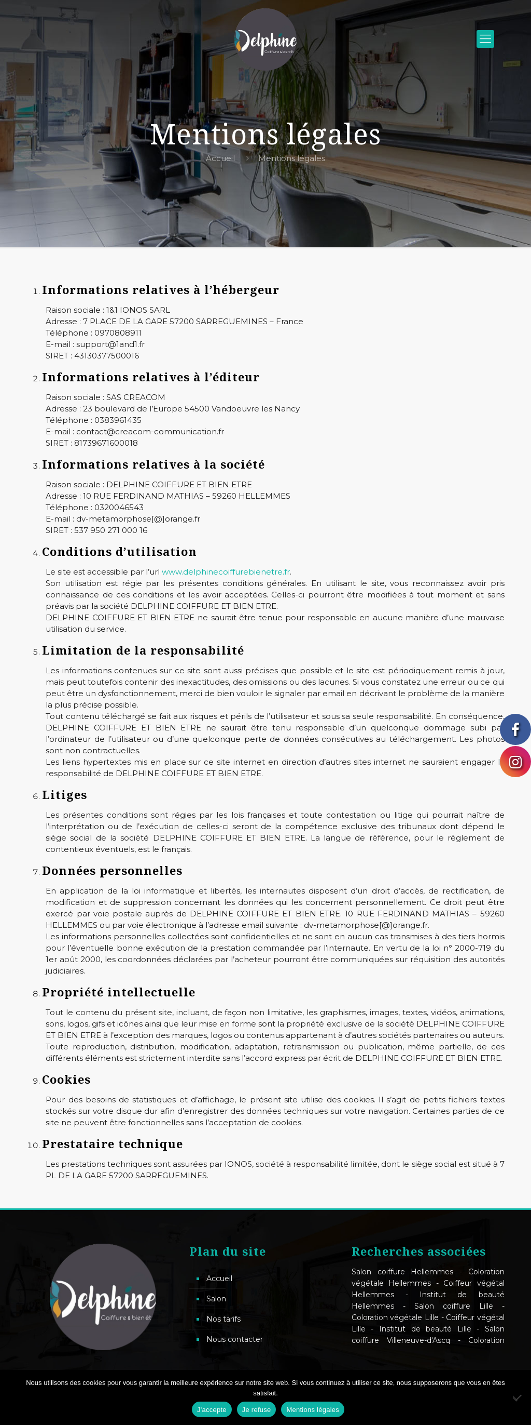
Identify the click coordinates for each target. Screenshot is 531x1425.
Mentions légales (312, 1410)
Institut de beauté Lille (425, 1329)
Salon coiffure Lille (453, 1306)
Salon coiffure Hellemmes (402, 1271)
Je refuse (256, 1410)
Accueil (220, 158)
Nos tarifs (223, 1319)
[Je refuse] (518, 1397)
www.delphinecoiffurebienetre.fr (226, 572)
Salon (216, 1298)
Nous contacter (234, 1339)
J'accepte (212, 1410)
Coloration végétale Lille (395, 1317)
